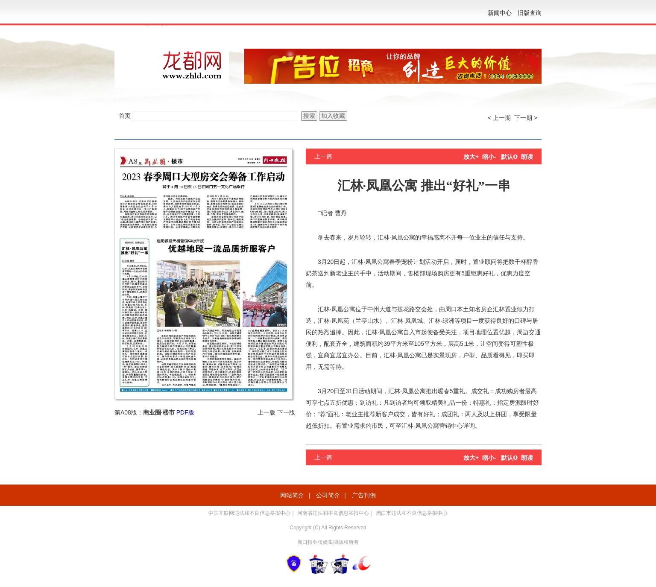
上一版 (266, 412)
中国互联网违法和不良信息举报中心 (249, 513)
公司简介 (328, 495)
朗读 (527, 156)
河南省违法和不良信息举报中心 (333, 513)
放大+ (471, 156)
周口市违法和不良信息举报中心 (412, 513)
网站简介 (292, 495)
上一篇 (323, 156)
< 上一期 (499, 117)
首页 (125, 115)
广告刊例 (364, 495)
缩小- (489, 156)
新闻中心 (500, 12)
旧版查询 (530, 12)
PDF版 (185, 412)
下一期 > (525, 117)
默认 (509, 156)
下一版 (286, 412)
